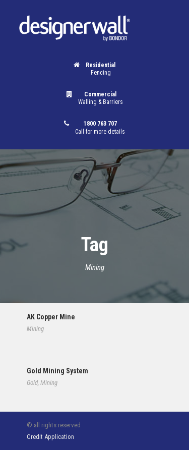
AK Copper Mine (51, 317)
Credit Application (50, 436)
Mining (35, 328)
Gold (32, 382)
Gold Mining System (57, 371)
